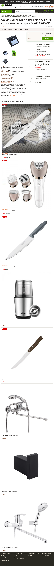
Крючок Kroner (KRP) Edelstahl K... (9, 491)
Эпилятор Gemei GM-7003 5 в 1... (9, 210)
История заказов (45, 557)
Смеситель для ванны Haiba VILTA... (10, 435)
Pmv (50, 35)
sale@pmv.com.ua (5, 560)
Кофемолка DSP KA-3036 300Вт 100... (10, 323)
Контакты (30, 555)
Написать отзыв (5, 153)
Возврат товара (31, 557)
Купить (47, 38)
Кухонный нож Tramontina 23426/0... (10, 266)
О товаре (4, 29)
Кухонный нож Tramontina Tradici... (10, 379)
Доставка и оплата (19, 557)
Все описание (13, 95)
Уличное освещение (27, 15)
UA (15, 7)
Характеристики (18, 29)
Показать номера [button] (49, 6)
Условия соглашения (19, 558)
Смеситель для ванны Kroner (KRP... (10, 547)
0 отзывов (3, 26)
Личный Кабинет (45, 555)
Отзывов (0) (26, 29)
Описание (10, 29)
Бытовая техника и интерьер (8, 15)
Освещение (19, 15)
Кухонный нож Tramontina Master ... (10, 154)
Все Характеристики (5, 82)
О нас (16, 555)
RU (15, 6)
